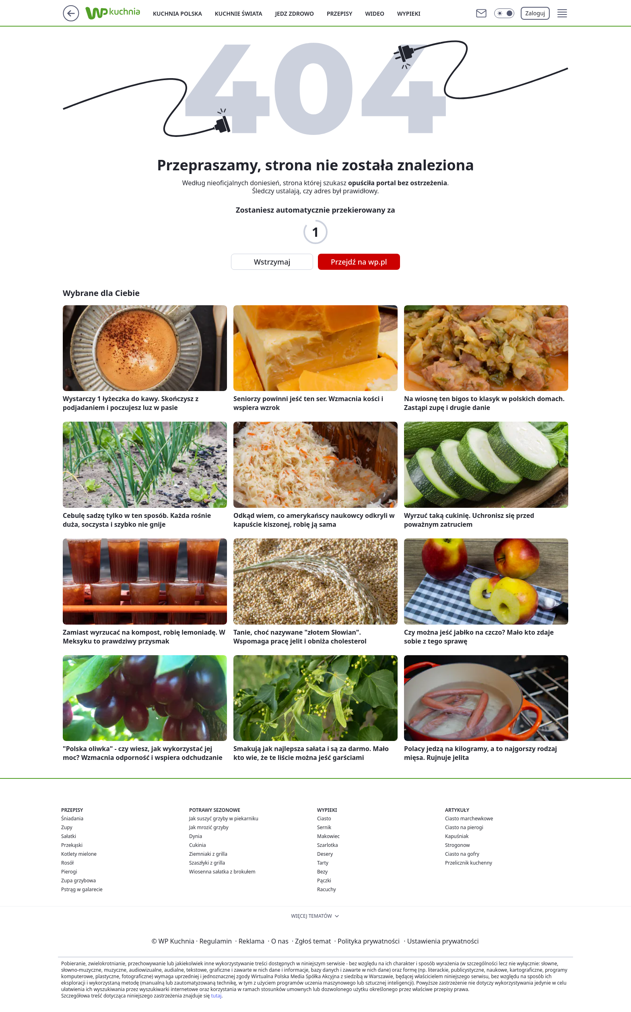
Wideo (374, 13)
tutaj (216, 995)
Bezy (322, 871)
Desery (325, 854)
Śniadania (72, 818)
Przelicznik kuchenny (468, 862)
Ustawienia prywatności (441, 941)
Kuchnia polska (177, 13)
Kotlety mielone (79, 854)
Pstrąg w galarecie (82, 889)
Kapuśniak (456, 836)
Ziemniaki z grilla (208, 854)
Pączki (324, 880)
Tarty (322, 862)
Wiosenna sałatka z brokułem (222, 871)
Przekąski (71, 845)
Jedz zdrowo (294, 13)
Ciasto (324, 818)
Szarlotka (327, 845)
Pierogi (69, 871)
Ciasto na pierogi (464, 827)
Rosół (67, 862)
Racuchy (326, 889)
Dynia (195, 836)
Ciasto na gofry (462, 854)
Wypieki (409, 13)
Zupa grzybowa (78, 880)
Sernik (324, 827)
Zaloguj (535, 13)
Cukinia (197, 845)
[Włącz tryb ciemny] (504, 13)
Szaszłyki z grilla (207, 862)
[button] (562, 13)
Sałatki (68, 836)
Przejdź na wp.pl (359, 262)
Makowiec (328, 836)
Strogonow (457, 845)
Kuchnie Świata (238, 13)
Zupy (66, 827)
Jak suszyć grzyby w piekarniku (223, 818)
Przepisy (339, 13)
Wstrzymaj (272, 262)
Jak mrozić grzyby (209, 827)
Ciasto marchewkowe (469, 818)
